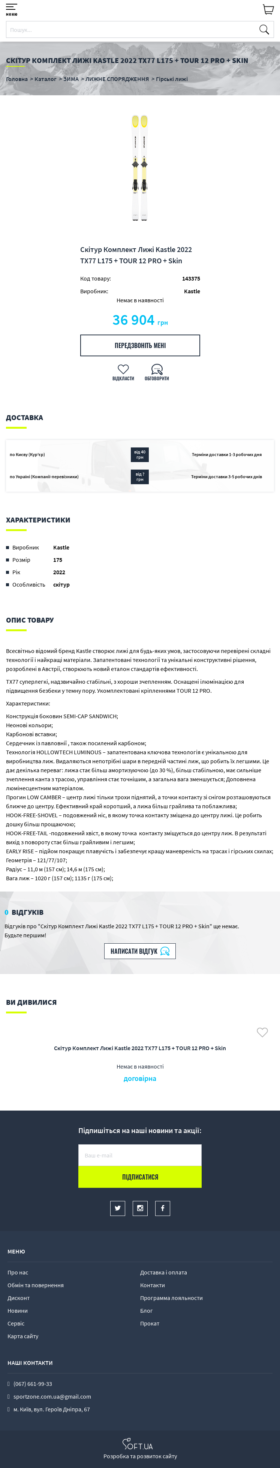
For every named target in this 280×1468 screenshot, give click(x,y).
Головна (17, 79)
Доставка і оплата (163, 1272)
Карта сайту (22, 1336)
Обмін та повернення (35, 1285)
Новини (17, 1310)
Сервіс (15, 1323)
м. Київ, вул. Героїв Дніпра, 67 (51, 1409)
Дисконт (18, 1297)
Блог (146, 1310)
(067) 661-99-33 (32, 1383)
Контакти (152, 1285)
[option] (140, 169)
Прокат (149, 1323)
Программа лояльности (171, 1297)
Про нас (17, 1272)
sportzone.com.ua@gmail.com (52, 1396)
